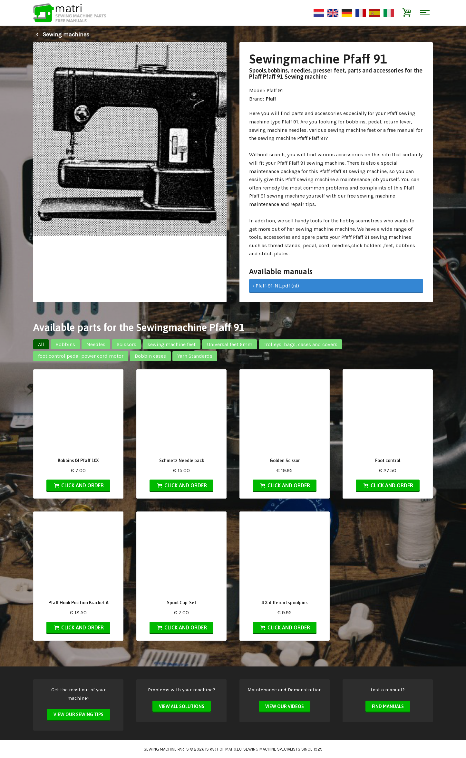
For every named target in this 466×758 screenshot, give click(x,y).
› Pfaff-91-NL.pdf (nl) (275, 286)
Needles (95, 344)
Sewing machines (61, 34)
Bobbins (65, 344)
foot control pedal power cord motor (80, 356)
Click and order (78, 485)
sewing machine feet (172, 344)
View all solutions (181, 706)
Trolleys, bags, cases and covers (300, 344)
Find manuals (388, 706)
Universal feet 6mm (229, 344)
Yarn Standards (194, 356)
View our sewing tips (78, 714)
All (41, 344)
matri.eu (233, 749)
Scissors (126, 344)
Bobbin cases (150, 356)
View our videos (284, 706)
